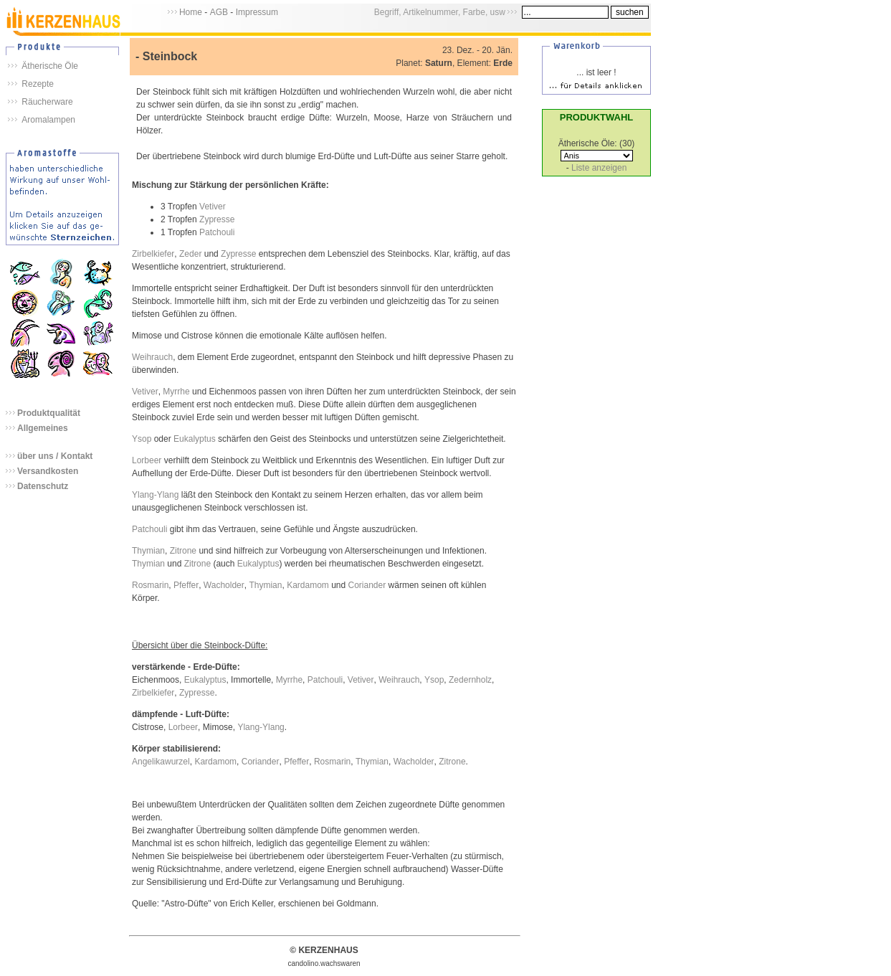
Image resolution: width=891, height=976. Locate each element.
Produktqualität (48, 413)
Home (190, 12)
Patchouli (216, 232)
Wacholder (224, 585)
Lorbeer (146, 460)
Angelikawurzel (161, 762)
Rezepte (38, 84)
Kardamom (308, 585)
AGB (219, 12)
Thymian (148, 551)
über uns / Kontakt (54, 456)
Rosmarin (150, 585)
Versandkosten (47, 471)
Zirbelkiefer (153, 254)
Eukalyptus (194, 439)
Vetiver (212, 207)
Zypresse (216, 219)
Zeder (190, 254)
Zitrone (183, 551)
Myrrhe (176, 392)
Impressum (257, 12)
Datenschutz (42, 486)
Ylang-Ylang (155, 495)
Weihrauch (152, 357)
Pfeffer (186, 585)
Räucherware (47, 102)
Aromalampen (48, 120)
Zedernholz (470, 680)
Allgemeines (42, 428)
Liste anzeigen (598, 168)
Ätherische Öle (50, 66)
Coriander (367, 585)
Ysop (141, 439)
